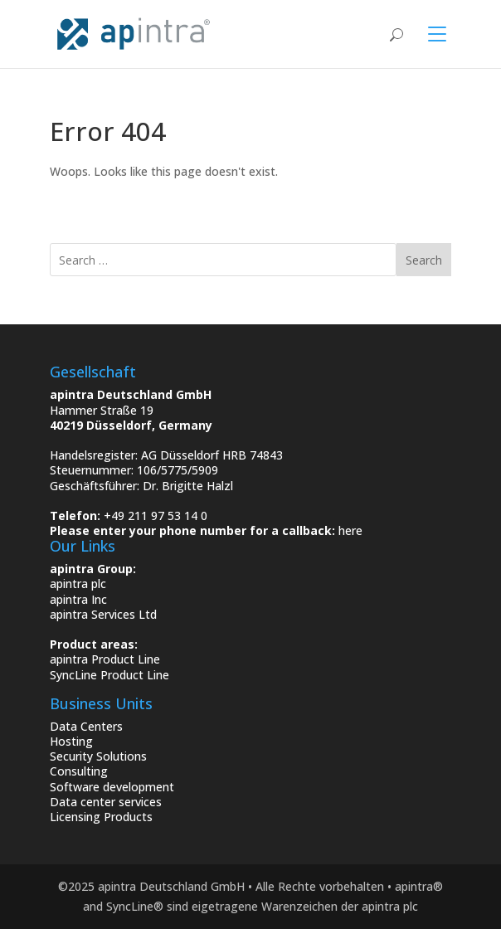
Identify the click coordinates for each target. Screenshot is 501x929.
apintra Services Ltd (103, 614)
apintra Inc (78, 599)
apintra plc (78, 583)
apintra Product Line (105, 659)
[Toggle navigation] (427, 34)
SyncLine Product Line (109, 675)
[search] (223, 259)
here (350, 530)
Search (424, 260)
